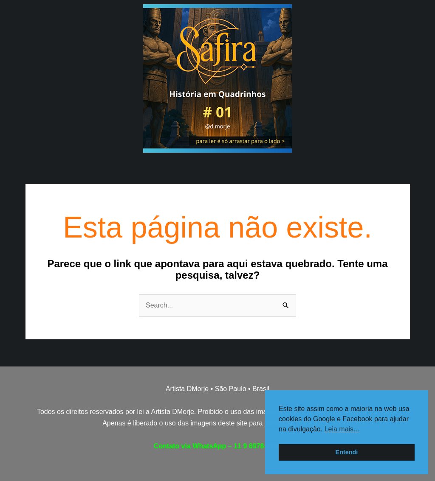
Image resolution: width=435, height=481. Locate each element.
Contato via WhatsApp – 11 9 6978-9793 (218, 446)
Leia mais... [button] (342, 429)
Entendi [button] (347, 452)
